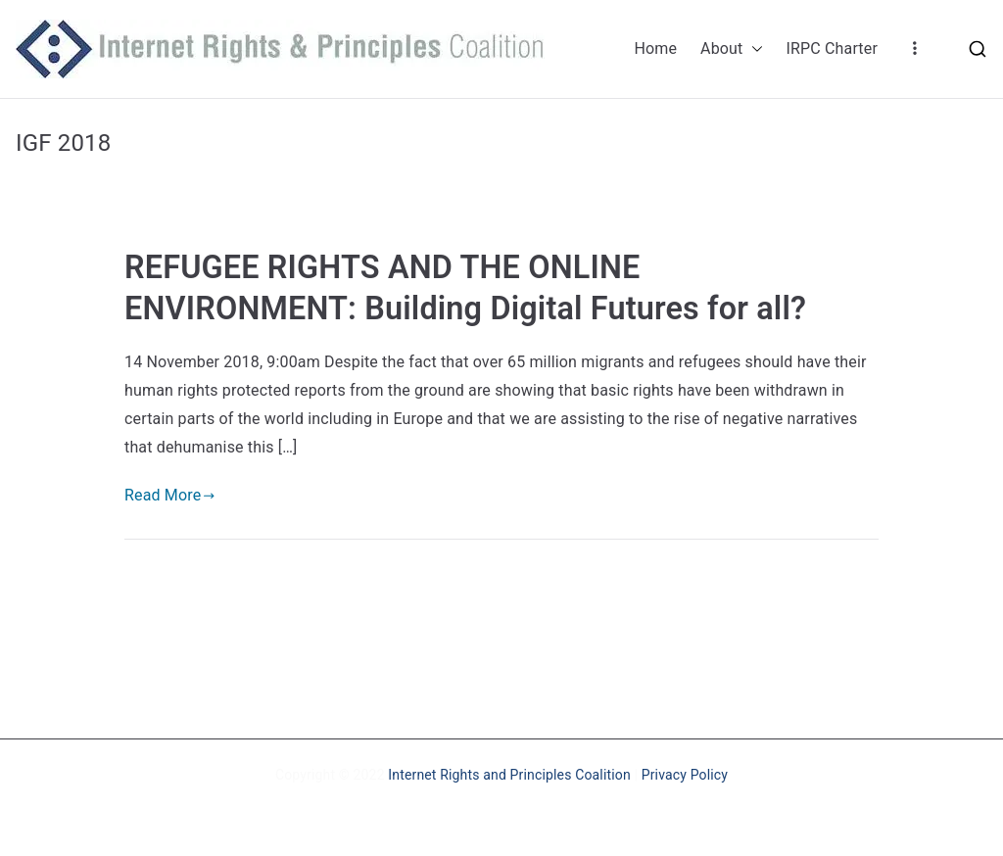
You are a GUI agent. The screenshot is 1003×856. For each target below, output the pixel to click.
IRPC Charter (833, 48)
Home (655, 48)
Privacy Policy (685, 775)
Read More (169, 495)
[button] (753, 49)
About (731, 49)
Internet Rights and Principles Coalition (509, 775)
